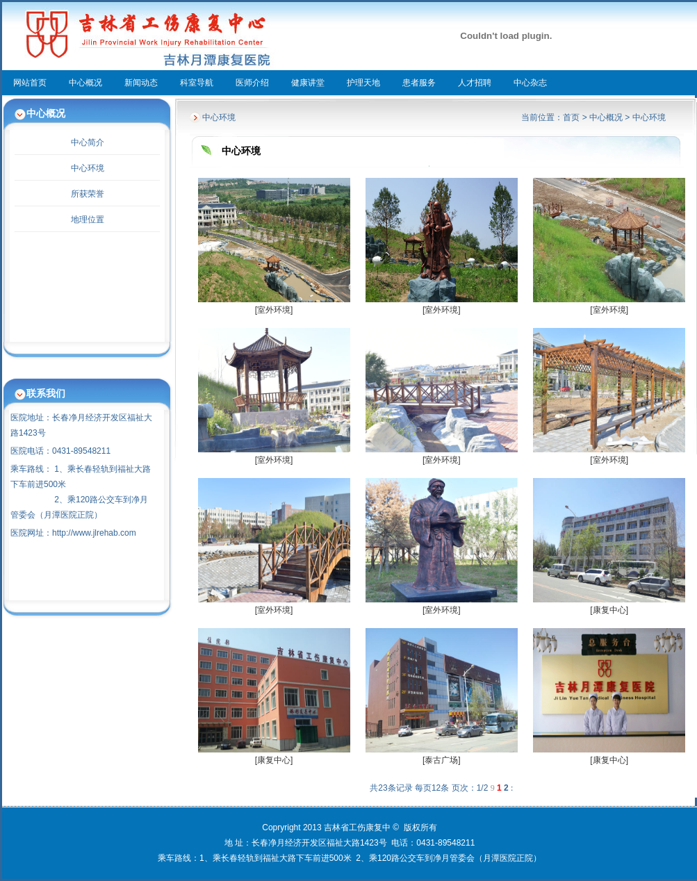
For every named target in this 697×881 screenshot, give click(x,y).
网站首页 (30, 83)
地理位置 (87, 219)
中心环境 (87, 168)
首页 (571, 117)
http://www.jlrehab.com (94, 533)
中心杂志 (530, 83)
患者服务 (419, 83)
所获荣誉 (87, 194)
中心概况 (85, 83)
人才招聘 (474, 83)
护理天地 (363, 83)
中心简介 (87, 142)
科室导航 (196, 83)
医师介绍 (252, 83)
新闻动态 (141, 83)
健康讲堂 (308, 83)
